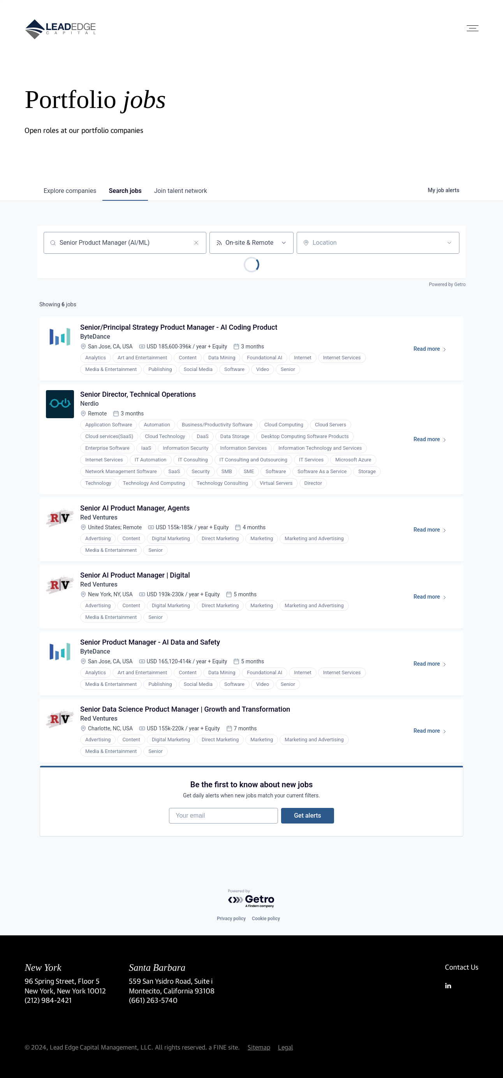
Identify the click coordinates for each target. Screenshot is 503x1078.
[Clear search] (196, 242)
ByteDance (95, 336)
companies (70, 190)
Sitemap (259, 1047)
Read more (433, 350)
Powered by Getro (447, 284)
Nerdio (89, 403)
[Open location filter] (449, 242)
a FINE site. (224, 1047)
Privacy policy (231, 918)
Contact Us (461, 967)
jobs (125, 190)
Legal (285, 1047)
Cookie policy (266, 918)
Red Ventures (99, 517)
